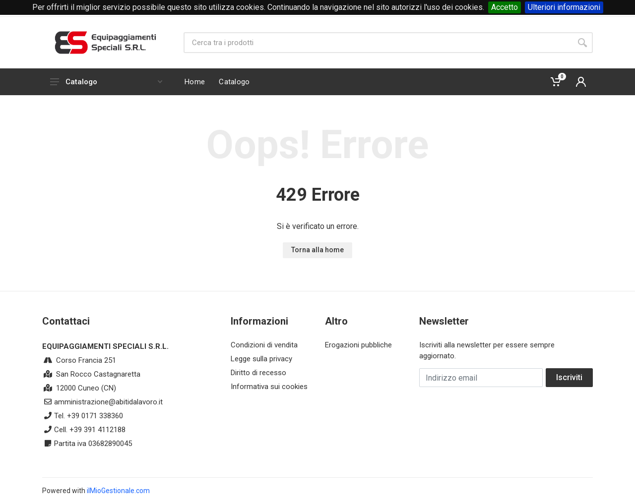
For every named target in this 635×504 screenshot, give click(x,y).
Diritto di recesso (258, 372)
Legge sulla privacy (261, 358)
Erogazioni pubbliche (358, 344)
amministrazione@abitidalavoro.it (108, 401)
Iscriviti (569, 377)
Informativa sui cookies (269, 386)
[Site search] (378, 42)
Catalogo (106, 81)
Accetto (504, 7)
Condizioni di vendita (264, 344)
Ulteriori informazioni (564, 7)
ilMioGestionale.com (118, 491)
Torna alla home (317, 250)
